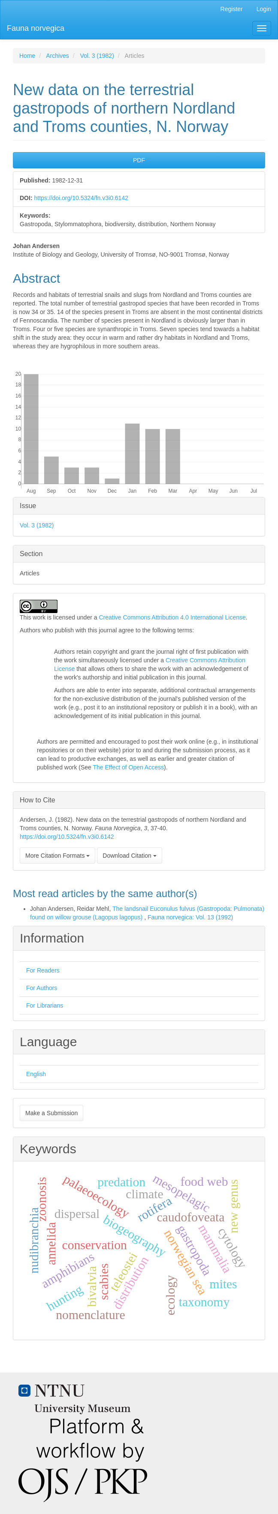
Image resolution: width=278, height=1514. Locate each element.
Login (264, 9)
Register (232, 9)
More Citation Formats (57, 855)
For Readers (43, 970)
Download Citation (130, 855)
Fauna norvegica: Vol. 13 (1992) (190, 917)
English (36, 1074)
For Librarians (44, 1005)
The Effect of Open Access (128, 767)
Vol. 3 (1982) (97, 55)
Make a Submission (51, 1113)
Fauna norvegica (35, 28)
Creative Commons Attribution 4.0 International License (172, 617)
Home (27, 55)
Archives (57, 55)
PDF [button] (139, 160)
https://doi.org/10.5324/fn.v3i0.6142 (81, 197)
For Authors (41, 987)
